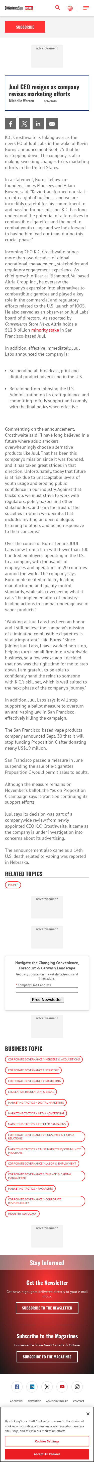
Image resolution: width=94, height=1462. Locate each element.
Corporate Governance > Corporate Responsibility (34, 1201)
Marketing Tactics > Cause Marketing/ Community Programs (44, 1151)
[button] (86, 8)
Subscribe (25, 27)
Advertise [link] (34, 1401)
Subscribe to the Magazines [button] (47, 1356)
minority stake (45, 330)
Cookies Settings (47, 1441)
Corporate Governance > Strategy (33, 1070)
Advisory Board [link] (57, 1401)
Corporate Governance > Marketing (34, 1081)
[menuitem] (10, 123)
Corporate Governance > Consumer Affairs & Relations (41, 1136)
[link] (10, 123)
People (13, 885)
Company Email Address (33, 985)
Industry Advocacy (22, 1213)
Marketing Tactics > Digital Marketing (36, 1102)
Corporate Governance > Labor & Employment (42, 1163)
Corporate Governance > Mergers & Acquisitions (44, 1059)
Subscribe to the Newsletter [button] (47, 1308)
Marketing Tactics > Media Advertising (36, 1113)
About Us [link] (16, 1401)
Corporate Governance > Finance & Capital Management (39, 1176)
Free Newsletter (47, 999)
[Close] (87, 1413)
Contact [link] (78, 1401)
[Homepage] (19, 8)
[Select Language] (71, 8)
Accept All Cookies (47, 1454)
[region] (47, 1434)
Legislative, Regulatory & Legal (31, 1092)
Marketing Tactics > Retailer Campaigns (37, 1124)
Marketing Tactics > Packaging (30, 1188)
